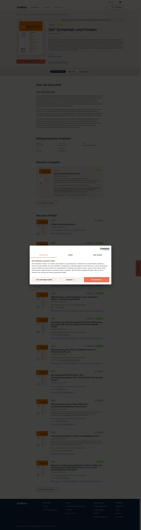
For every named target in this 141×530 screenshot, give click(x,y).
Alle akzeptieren (96, 279)
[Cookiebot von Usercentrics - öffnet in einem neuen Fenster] (101, 249)
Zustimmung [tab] (43, 255)
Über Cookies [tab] (97, 255)
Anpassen (70, 279)
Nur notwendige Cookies (44, 279)
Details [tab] (70, 255)
